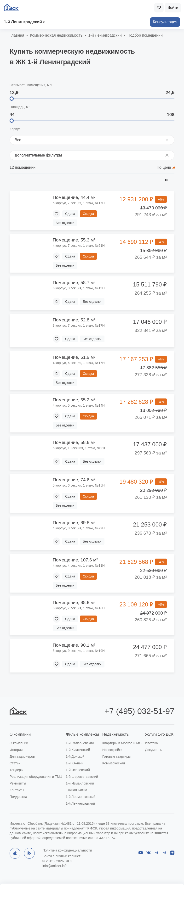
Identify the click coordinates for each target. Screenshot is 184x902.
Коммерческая (113, 763)
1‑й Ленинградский (23, 22)
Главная (17, 35)
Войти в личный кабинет (61, 856)
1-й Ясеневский (78, 770)
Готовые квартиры (116, 756)
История (16, 750)
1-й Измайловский (80, 783)
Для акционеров (22, 756)
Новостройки (112, 750)
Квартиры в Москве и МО (122, 743)
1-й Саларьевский (80, 743)
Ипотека (151, 743)
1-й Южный (74, 763)
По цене (164, 167)
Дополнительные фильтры (92, 155)
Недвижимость (115, 734)
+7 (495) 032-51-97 (139, 711)
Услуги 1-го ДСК (159, 734)
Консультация (165, 22)
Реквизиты (18, 783)
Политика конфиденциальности (67, 850)
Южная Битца (76, 790)
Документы (153, 750)
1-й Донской (75, 756)
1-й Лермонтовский (80, 797)
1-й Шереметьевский (82, 777)
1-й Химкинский (78, 750)
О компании (20, 734)
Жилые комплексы (82, 734)
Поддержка (18, 797)
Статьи (15, 763)
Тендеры (16, 770)
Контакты (17, 790)
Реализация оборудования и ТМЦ (36, 777)
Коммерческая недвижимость (56, 35)
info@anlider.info (55, 866)
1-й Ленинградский (80, 803)
